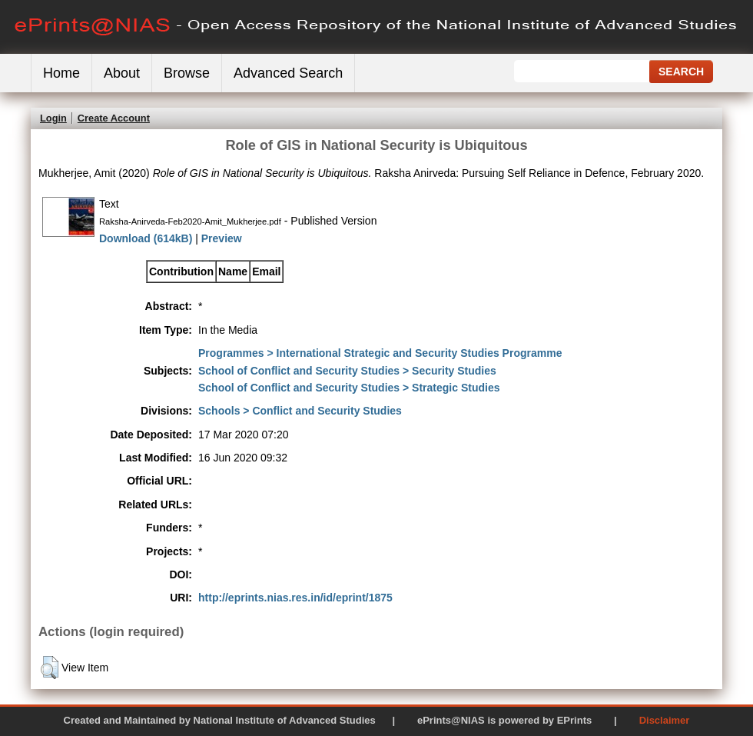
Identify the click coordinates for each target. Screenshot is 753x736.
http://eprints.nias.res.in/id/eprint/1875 (295, 597)
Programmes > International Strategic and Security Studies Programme (380, 353)
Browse (187, 73)
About (122, 73)
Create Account (114, 118)
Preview (221, 238)
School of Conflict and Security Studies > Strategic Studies (348, 387)
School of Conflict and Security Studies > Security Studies (347, 371)
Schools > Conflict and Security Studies (300, 411)
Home (61, 73)
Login (53, 118)
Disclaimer (664, 720)
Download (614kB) (145, 238)
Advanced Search (288, 73)
